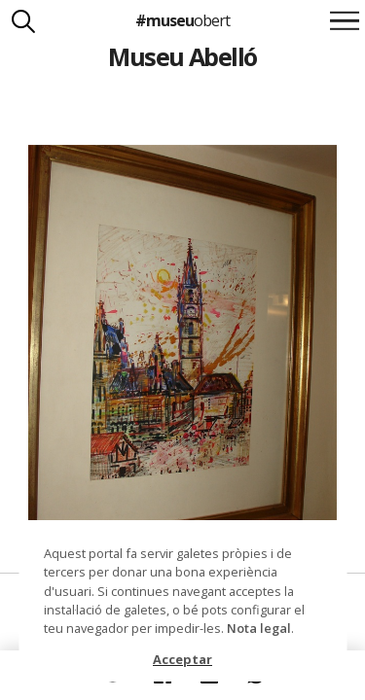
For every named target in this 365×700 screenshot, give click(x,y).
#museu (182, 20)
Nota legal (259, 628)
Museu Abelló (182, 56)
